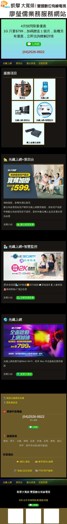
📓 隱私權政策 (10, 402)
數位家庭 (31, 63)
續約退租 (25, 461)
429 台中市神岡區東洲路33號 (33, 500)
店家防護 (42, 63)
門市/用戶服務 (46, 470)
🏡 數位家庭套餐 (25, 224)
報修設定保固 (24, 470)
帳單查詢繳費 (45, 461)
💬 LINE (33, 44)
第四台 (19, 63)
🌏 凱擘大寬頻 (24, 374)
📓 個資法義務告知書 (13, 398)
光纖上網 (7, 63)
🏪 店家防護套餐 (25, 297)
